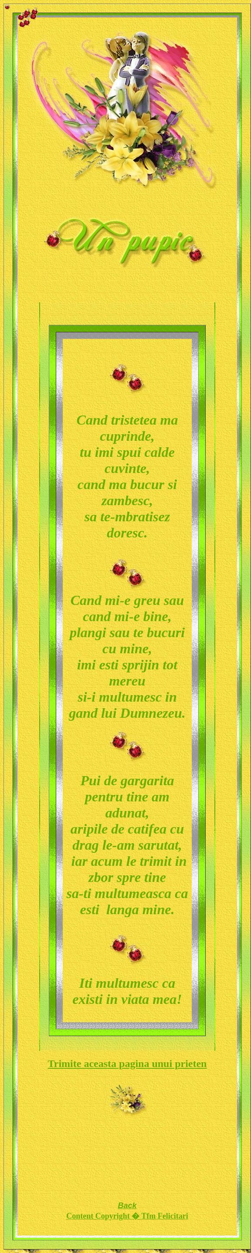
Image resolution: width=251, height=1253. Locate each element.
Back (127, 1205)
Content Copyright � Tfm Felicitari (127, 1216)
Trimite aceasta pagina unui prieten (127, 1063)
